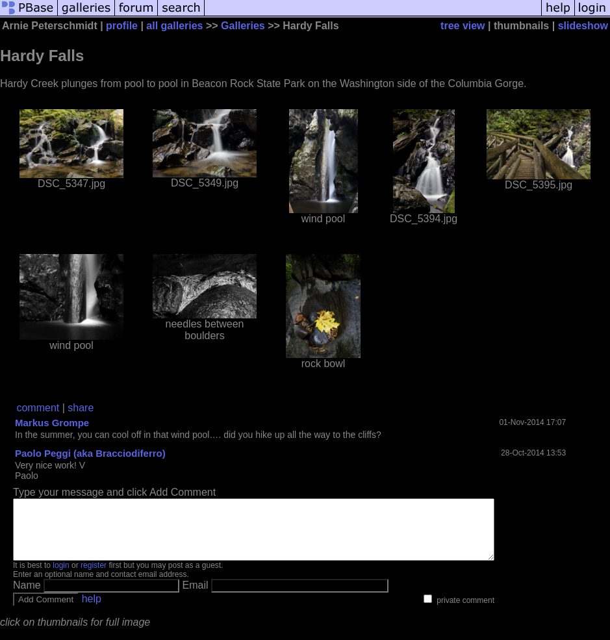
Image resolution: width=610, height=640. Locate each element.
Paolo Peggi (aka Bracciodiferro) (90, 453)
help (91, 610)
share (81, 407)
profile (122, 25)
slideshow (583, 25)
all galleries (174, 25)
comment (37, 407)
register (94, 577)
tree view (462, 25)
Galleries (243, 25)
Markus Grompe (52, 422)
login (61, 577)
